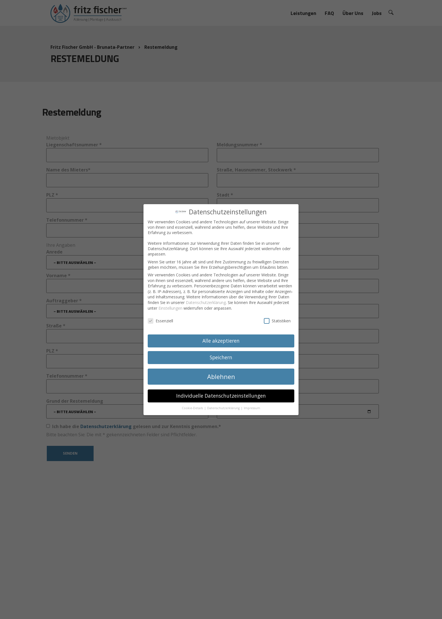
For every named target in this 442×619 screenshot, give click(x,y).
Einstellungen (170, 305)
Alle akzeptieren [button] (221, 337)
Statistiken (277, 318)
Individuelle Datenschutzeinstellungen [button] (221, 392)
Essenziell (160, 318)
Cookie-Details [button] (193, 405)
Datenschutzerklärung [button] (223, 405)
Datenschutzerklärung (206, 299)
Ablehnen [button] (221, 374)
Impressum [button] (252, 405)
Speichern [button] (221, 354)
